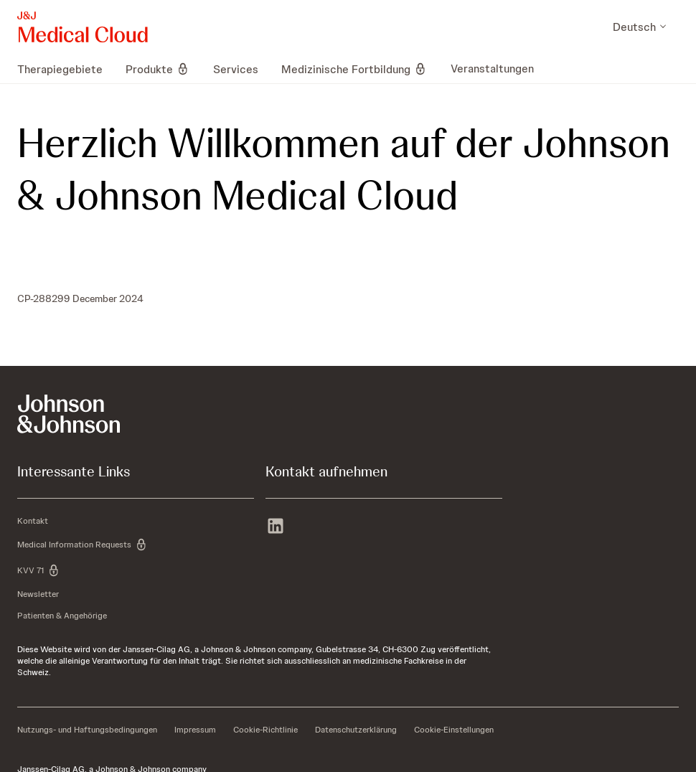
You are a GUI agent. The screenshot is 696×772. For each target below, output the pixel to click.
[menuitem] (65, 69)
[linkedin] (275, 527)
